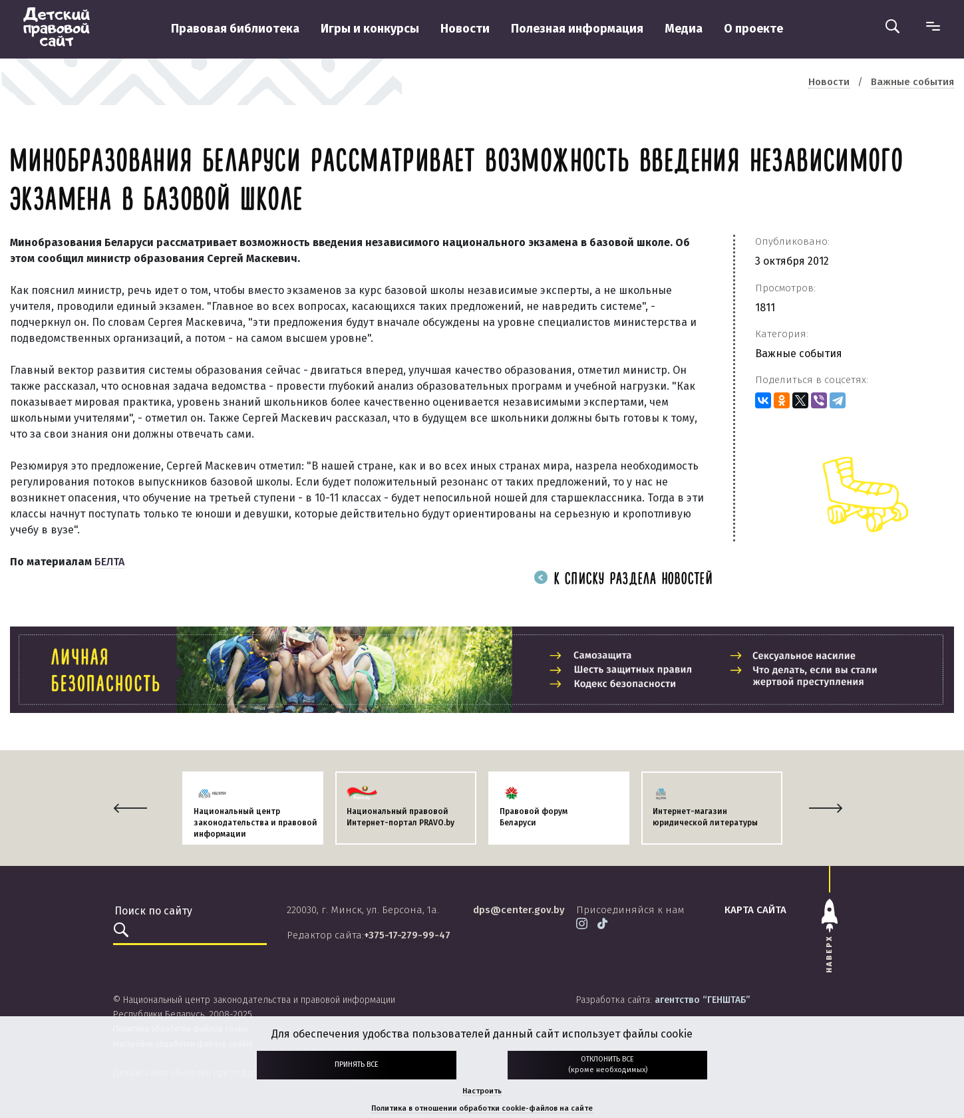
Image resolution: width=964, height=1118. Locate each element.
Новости (465, 28)
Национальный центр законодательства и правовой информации (255, 823)
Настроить (482, 1091)
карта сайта (755, 910)
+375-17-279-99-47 (407, 935)
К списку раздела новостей (623, 579)
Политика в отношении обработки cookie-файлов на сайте (482, 1108)
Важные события (798, 353)
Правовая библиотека (235, 28)
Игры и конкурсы (370, 28)
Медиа (684, 28)
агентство (702, 1000)
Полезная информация (577, 28)
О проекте (753, 28)
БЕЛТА (109, 561)
